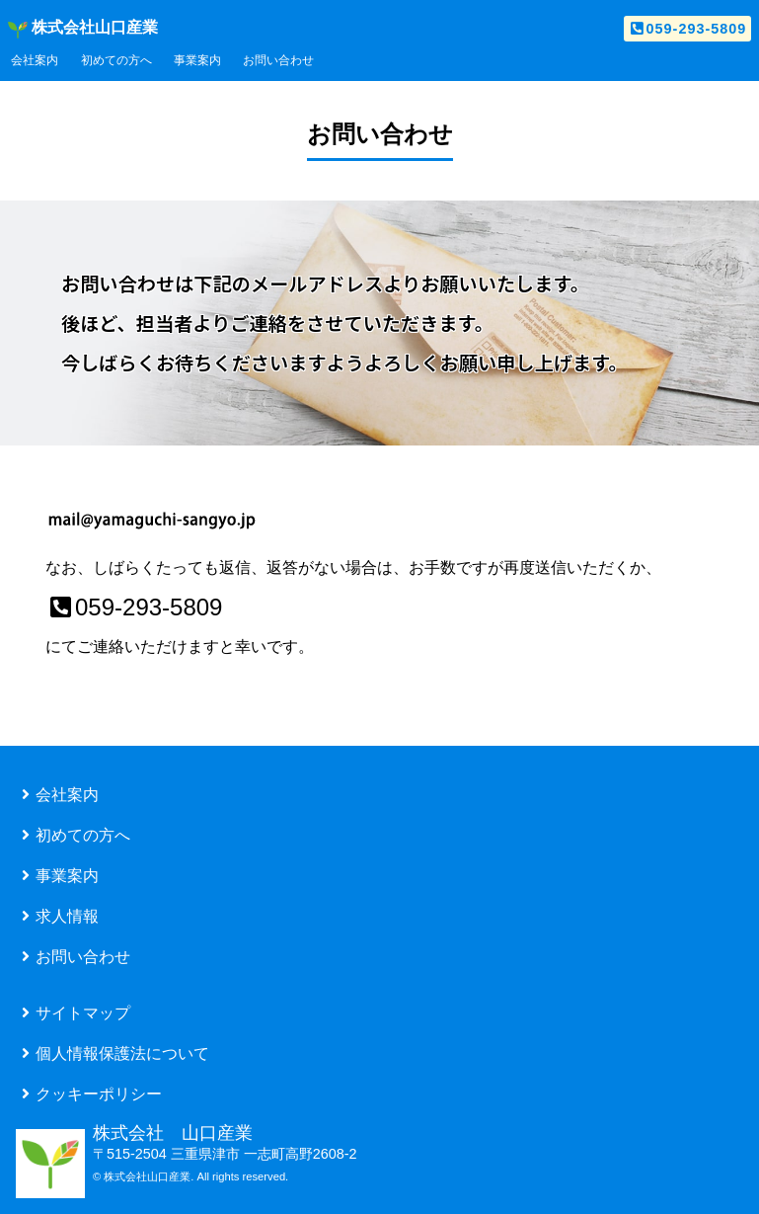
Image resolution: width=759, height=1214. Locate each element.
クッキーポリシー (89, 1092)
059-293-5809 (688, 29)
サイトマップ (73, 1011)
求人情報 (57, 915)
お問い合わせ (278, 60)
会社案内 (34, 60)
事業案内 (197, 60)
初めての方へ (116, 60)
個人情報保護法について (112, 1052)
